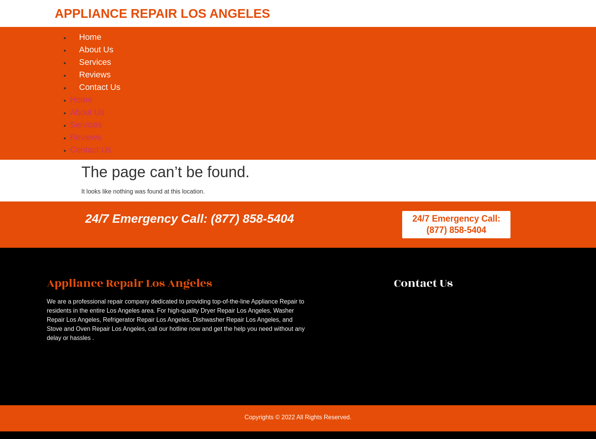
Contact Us (99, 87)
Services (95, 62)
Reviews (95, 74)
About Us (96, 49)
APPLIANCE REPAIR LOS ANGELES (162, 13)
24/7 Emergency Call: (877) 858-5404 (189, 218)
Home (90, 37)
